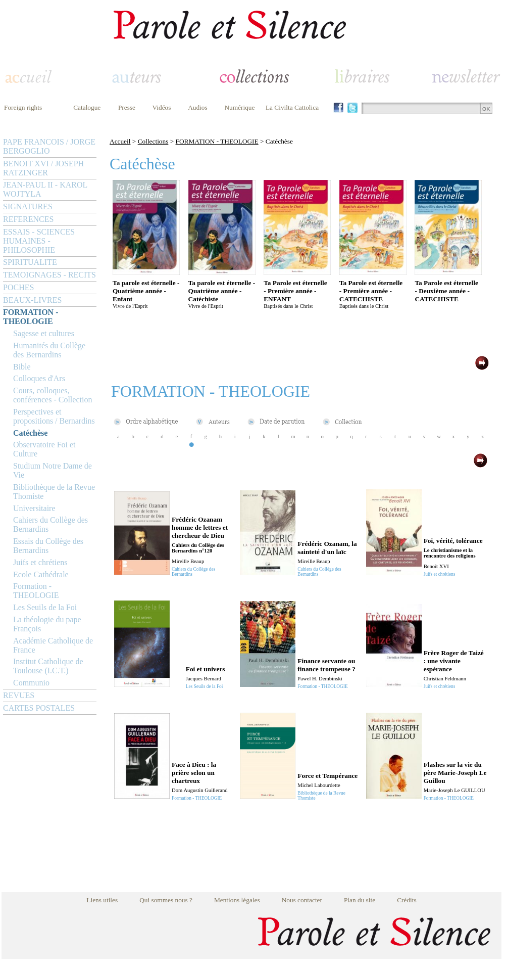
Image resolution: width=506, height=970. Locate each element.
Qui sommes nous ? (165, 900)
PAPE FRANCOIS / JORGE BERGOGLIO (49, 146)
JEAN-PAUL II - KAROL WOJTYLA (45, 189)
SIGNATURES (28, 206)
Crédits (407, 900)
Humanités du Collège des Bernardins (49, 350)
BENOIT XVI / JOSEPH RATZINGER (43, 168)
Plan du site (359, 900)
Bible (22, 366)
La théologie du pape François (47, 624)
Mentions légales (237, 900)
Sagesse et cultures (43, 333)
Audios (198, 107)
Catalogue (86, 107)
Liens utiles (102, 900)
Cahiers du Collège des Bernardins (50, 524)
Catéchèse (30, 433)
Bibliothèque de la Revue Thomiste (54, 491)
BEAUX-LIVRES (32, 300)
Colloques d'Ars (39, 378)
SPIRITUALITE (30, 262)
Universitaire (34, 508)
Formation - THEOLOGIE (36, 590)
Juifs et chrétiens (40, 562)
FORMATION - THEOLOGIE (30, 317)
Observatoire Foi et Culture (44, 449)
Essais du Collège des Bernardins (48, 546)
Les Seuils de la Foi (45, 607)
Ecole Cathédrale (41, 574)
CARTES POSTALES (39, 708)
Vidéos (162, 107)
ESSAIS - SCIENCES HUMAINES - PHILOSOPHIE (39, 240)
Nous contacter (302, 900)
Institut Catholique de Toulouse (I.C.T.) (48, 666)
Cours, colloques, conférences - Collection (52, 395)
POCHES (18, 287)
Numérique (239, 107)
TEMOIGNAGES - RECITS (49, 274)
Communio (31, 682)
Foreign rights (23, 107)
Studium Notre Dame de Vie (52, 470)
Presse (126, 107)
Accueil (120, 141)
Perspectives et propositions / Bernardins (54, 416)
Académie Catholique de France (53, 645)
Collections (153, 141)
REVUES (18, 695)
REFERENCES (28, 219)
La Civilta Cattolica (292, 107)
